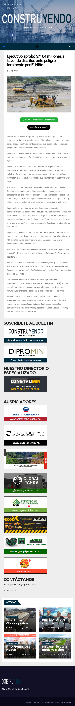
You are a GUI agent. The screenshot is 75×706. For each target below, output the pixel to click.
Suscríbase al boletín (63, 703)
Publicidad (49, 703)
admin (26, 628)
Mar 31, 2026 (14, 628)
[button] (70, 46)
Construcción (12, 617)
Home (28, 703)
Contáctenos (38, 703)
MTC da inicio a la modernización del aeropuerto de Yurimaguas (55, 651)
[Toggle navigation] (37, 46)
